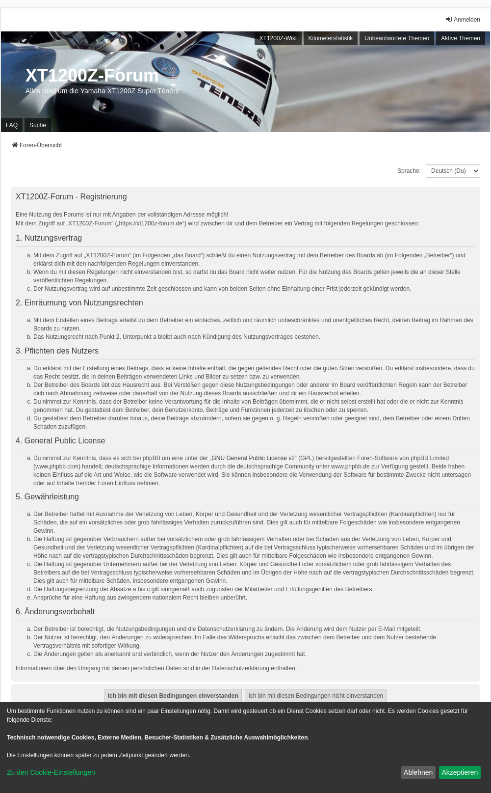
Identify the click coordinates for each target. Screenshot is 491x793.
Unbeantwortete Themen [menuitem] (396, 38)
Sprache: (409, 170)
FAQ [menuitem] (12, 125)
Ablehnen (418, 772)
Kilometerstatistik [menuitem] (331, 38)
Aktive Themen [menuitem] (460, 38)
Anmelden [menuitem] (462, 19)
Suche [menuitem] (37, 125)
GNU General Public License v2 (253, 458)
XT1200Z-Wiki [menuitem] (278, 38)
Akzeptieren (459, 772)
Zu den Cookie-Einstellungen (51, 772)
